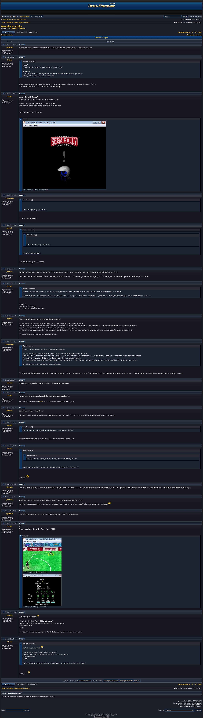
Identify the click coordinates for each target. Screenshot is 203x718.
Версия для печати (7, 35)
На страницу (182, 32)
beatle (9, 60)
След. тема (198, 35)
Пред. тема (190, 35)
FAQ (13, 16)
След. (200, 32)
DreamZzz (22, 28)
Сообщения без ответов (8, 19)
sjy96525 (9, 47)
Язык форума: (24, 16)
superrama (9, 198)
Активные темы (21, 19)
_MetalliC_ (14, 28)
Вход (17, 16)
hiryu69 (9, 319)
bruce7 (9, 96)
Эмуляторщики (19, 22)
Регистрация (6, 16)
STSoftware (98, 715)
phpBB (94, 714)
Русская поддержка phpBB (101, 716)
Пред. (188, 32)
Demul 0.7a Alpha (11, 26)
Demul (27, 22)
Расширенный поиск (195, 16)
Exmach (10, 487)
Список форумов (7, 22)
